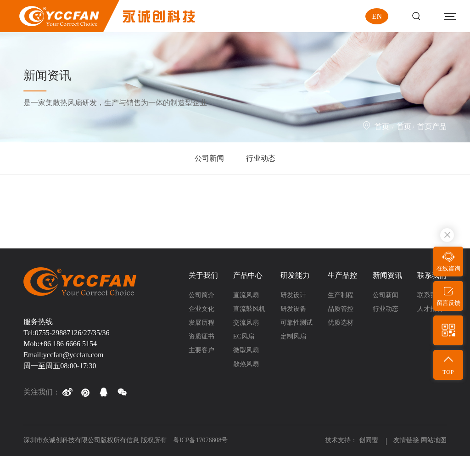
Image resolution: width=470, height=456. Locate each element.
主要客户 (201, 350)
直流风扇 (246, 295)
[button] (67, 392)
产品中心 (248, 275)
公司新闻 (209, 158)
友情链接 (406, 440)
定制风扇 (293, 336)
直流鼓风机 (249, 308)
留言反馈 (448, 302)
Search (416, 16)
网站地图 (434, 440)
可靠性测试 (296, 322)
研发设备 (293, 308)
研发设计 (293, 295)
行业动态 (260, 158)
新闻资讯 (387, 275)
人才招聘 (430, 308)
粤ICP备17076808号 (200, 440)
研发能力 (295, 275)
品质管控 (340, 308)
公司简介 (201, 295)
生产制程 (340, 295)
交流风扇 (246, 322)
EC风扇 (243, 336)
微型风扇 (246, 350)
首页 (382, 126)
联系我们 (432, 275)
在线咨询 (448, 268)
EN (377, 16)
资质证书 (201, 336)
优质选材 (340, 322)
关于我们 (203, 275)
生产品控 (342, 275)
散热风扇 (246, 363)
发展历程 (201, 322)
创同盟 (369, 440)
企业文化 (201, 308)
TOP (447, 371)
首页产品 (432, 126)
